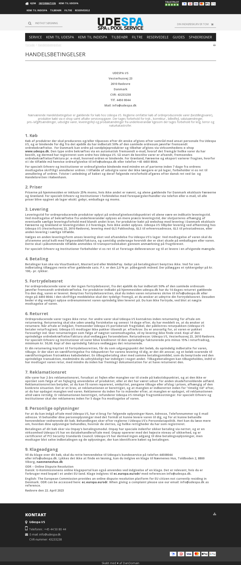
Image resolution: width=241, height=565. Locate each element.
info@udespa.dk (50, 534)
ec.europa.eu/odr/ (127, 474)
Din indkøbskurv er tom (196, 24)
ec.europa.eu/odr (95, 482)
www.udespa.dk (37, 151)
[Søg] (43, 23)
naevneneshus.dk (50, 462)
